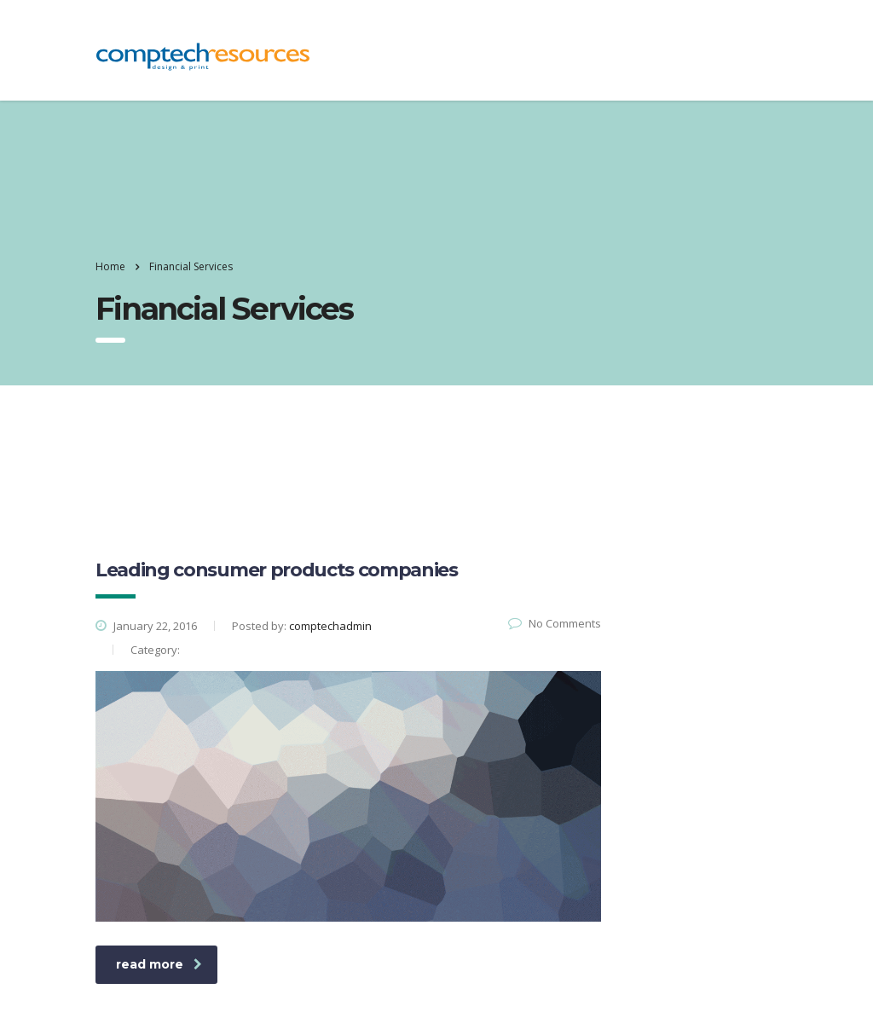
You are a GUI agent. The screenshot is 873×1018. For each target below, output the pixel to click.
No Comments (554, 623)
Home (110, 266)
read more (159, 964)
